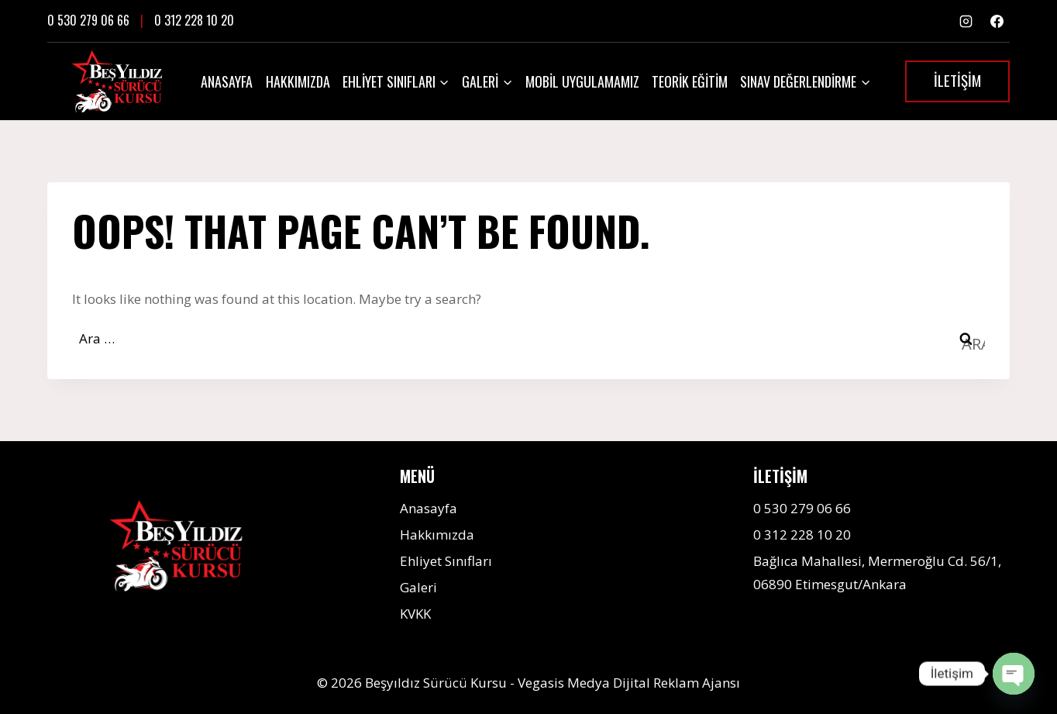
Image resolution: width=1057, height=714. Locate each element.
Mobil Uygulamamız (582, 81)
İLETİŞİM (957, 80)
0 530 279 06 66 (88, 20)
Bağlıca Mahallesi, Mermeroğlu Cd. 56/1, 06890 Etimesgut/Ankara (877, 573)
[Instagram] (966, 21)
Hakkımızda (298, 81)
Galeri (418, 587)
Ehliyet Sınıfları (446, 561)
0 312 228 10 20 (194, 20)
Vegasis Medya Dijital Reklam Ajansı (629, 683)
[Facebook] (996, 21)
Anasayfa (227, 81)
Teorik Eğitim (690, 81)
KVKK (415, 614)
